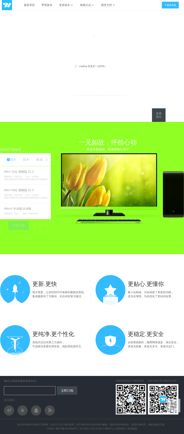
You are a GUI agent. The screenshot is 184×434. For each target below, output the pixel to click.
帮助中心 (109, 428)
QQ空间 (22, 410)
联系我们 (121, 428)
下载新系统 (170, 5)
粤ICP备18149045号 (67, 428)
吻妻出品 (87, 5)
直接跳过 (158, 115)
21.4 (25, 159)
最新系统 (29, 5)
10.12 (39, 159)
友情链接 (132, 428)
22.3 (12, 159)
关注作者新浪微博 (9, 410)
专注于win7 (97, 428)
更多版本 (66, 5)
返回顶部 (173, 405)
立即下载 (19, 225)
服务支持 (108, 5)
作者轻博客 (50, 410)
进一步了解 (40, 225)
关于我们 (84, 428)
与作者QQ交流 (36, 410)
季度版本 (47, 5)
